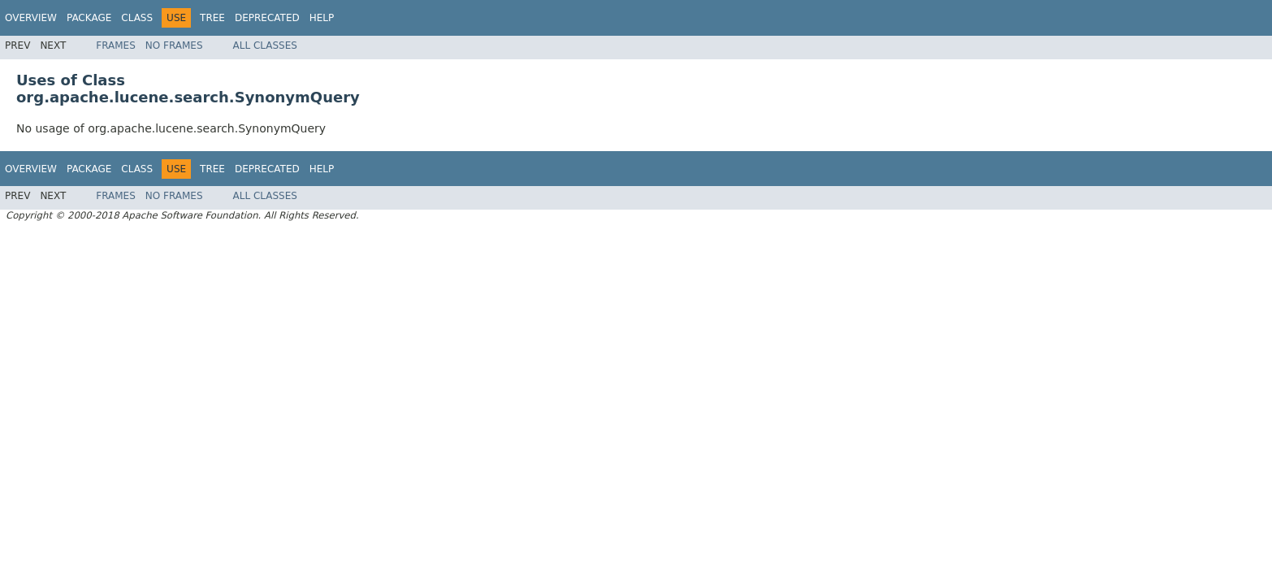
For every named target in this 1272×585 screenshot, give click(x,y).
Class (137, 18)
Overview (31, 18)
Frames (116, 45)
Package (89, 18)
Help (322, 18)
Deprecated (267, 18)
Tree (212, 18)
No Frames (174, 45)
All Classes (265, 45)
